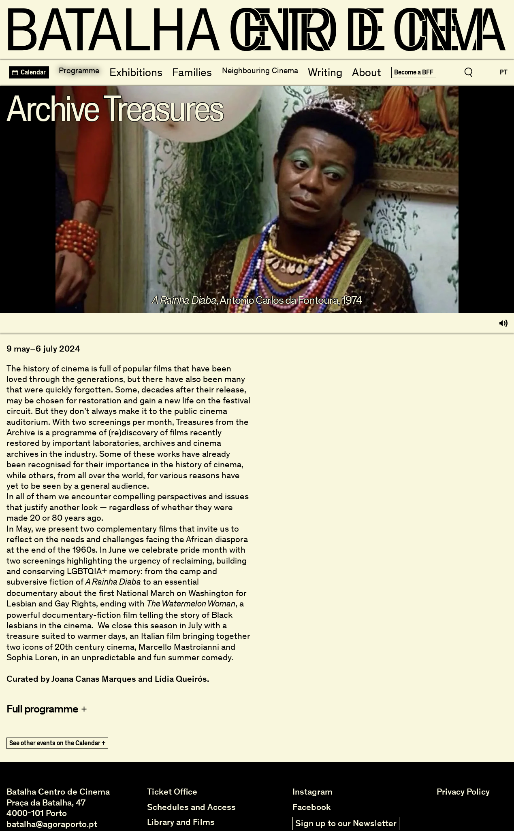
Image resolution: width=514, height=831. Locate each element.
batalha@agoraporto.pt (51, 821)
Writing (322, 70)
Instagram (312, 789)
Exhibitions (137, 70)
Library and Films (181, 820)
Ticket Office (172, 789)
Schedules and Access (191, 804)
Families (187, 70)
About (361, 70)
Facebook (311, 804)
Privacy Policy (463, 789)
